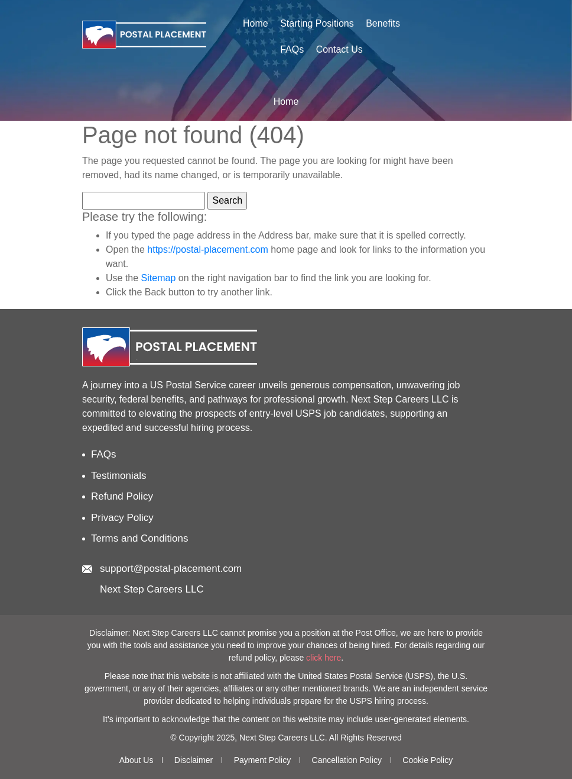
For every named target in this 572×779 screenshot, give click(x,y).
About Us (136, 760)
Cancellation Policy (347, 760)
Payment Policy (262, 760)
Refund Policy (122, 496)
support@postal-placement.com (171, 568)
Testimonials (119, 475)
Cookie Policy (427, 760)
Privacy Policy (122, 517)
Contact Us (339, 49)
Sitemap (158, 278)
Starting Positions (317, 23)
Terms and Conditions (139, 538)
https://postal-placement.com (207, 249)
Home (255, 23)
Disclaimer (193, 760)
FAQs (292, 49)
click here (323, 657)
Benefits (383, 23)
